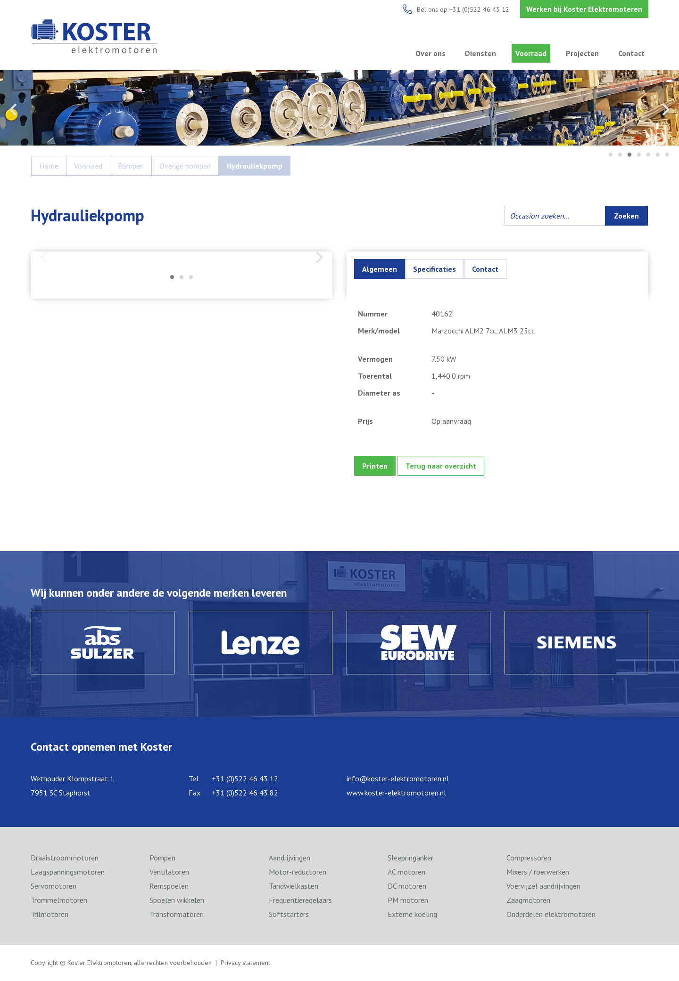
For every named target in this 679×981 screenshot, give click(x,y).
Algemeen (379, 269)
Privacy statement (245, 962)
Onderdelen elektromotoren (551, 914)
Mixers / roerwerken (537, 871)
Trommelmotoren (59, 900)
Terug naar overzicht (441, 465)
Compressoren (528, 857)
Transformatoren (176, 914)
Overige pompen (185, 165)
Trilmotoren (49, 914)
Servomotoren (53, 886)
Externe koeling (412, 914)
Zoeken (626, 215)
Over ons (430, 53)
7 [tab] (667, 155)
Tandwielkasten (293, 886)
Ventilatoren (169, 871)
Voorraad (531, 53)
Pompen (131, 165)
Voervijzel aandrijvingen (543, 886)
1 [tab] (610, 155)
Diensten (480, 53)
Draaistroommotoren (65, 857)
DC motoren (407, 886)
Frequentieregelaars (300, 900)
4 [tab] (639, 155)
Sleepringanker (410, 857)
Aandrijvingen (289, 857)
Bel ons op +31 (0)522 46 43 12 (463, 9)
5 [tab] (648, 155)
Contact (631, 53)
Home (48, 165)
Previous (13, 109)
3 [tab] (629, 155)
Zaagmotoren (528, 900)
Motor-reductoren (297, 871)
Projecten (582, 53)
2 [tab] (620, 155)
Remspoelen (169, 886)
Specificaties (434, 269)
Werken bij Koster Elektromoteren (584, 9)
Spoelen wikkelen (176, 900)
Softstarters (289, 914)
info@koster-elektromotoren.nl (398, 778)
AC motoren (406, 871)
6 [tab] (657, 155)
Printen (375, 465)
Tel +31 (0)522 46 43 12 (233, 778)
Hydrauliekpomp (254, 165)
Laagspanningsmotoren (68, 871)
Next (666, 109)
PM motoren (408, 900)
